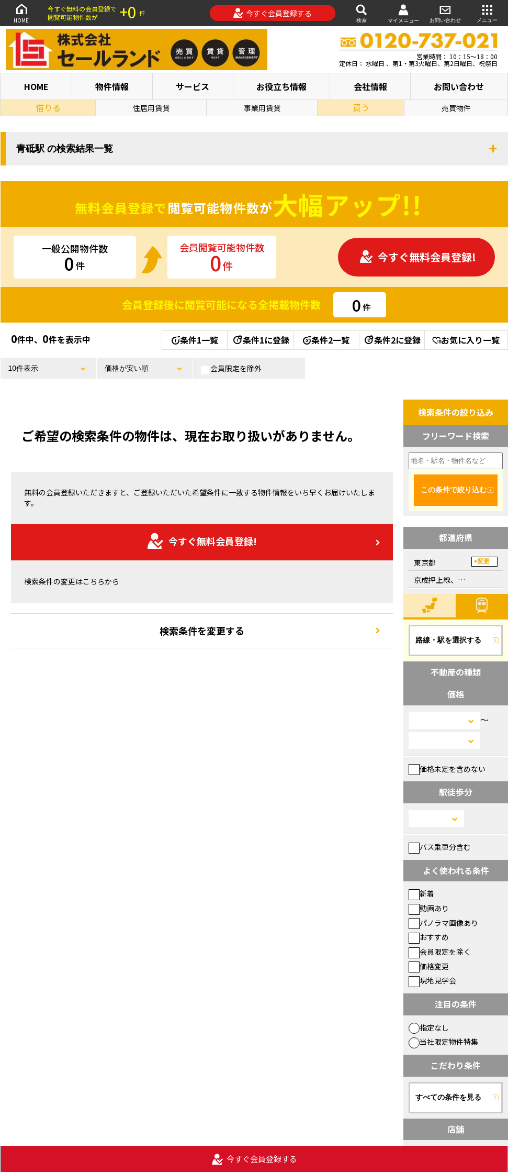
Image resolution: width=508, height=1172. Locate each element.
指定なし (429, 1027)
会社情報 (370, 86)
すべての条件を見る (448, 1097)
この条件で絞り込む (454, 489)
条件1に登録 (260, 340)
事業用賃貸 (262, 108)
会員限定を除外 (231, 368)
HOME (21, 13)
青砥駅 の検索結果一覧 (64, 148)
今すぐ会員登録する (272, 13)
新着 (421, 893)
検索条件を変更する (202, 630)
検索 (361, 13)
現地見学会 (432, 980)
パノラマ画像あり (443, 922)
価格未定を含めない (447, 769)
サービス (192, 86)
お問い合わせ (445, 13)
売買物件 (456, 108)
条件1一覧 (195, 340)
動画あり (429, 908)
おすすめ (429, 937)
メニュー (487, 13)
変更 (483, 561)
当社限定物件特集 (443, 1041)
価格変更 (429, 966)
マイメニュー (403, 13)
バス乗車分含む (440, 847)
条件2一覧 (326, 340)
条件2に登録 (392, 340)
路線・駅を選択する (448, 640)
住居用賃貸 (151, 108)
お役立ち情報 (281, 86)
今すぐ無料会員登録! (417, 256)
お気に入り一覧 (466, 340)
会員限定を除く (440, 951)
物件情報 (112, 86)
